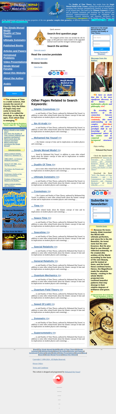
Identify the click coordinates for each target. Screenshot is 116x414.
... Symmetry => (40, 318)
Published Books (13, 45)
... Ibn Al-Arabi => (41, 123)
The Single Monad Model (13, 29)
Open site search (40, 50)
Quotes (78, 353)
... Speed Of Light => (42, 304)
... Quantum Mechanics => (45, 275)
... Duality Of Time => (43, 164)
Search (41, 355)
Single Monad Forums (11, 67)
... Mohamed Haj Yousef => (46, 137)
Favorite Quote (101, 226)
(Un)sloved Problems (9, 56)
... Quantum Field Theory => (46, 289)
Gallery (55, 353)
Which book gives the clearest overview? (12, 140)
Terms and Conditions (40, 368)
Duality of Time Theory (12, 34)
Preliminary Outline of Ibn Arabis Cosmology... (13, 175)
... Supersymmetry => (43, 332)
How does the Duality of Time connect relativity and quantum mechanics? (14, 135)
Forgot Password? (101, 52)
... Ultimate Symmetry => (45, 177)
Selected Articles (14, 150)
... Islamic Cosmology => (45, 109)
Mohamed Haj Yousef (72, 372)
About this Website (14, 72)
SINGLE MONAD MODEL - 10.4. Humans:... (13, 185)
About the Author (13, 78)
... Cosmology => (40, 191)
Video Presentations (15, 62)
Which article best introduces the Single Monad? (12, 144)
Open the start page (41, 59)
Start (35, 349)
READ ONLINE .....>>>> (101, 184)
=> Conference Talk (98, 20)
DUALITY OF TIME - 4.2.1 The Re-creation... (13, 164)
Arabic (7, 83)
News (84, 353)
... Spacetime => (40, 232)
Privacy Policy (38, 363)
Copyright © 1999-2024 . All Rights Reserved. (49, 359)
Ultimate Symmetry (14, 40)
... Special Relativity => (44, 246)
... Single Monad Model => (45, 150)
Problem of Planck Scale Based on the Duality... (12, 180)
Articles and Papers (14, 51)
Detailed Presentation (19, 22)
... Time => (37, 205)
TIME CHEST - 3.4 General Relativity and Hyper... (13, 159)
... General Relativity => (44, 261)
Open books (38, 67)
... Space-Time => (41, 218)
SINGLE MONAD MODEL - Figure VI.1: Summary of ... (13, 154)
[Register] (101, 54)
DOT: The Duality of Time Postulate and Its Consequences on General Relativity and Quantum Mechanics (101, 179)
